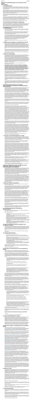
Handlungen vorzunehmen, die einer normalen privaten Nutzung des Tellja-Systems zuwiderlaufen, (17, 217)
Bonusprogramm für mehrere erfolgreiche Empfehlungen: (17, 113)
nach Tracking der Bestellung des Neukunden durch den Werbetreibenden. (17, 313)
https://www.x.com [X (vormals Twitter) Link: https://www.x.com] (10, 357)
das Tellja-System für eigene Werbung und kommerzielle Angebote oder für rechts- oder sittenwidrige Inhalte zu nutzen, (17, 213)
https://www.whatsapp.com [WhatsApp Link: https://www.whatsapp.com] (8, 345)
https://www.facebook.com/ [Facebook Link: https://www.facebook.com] (10, 335)
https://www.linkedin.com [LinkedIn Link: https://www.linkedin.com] (7, 351)
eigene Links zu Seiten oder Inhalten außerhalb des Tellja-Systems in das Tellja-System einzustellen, (17, 216)
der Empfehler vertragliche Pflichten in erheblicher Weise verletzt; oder (14, 241)
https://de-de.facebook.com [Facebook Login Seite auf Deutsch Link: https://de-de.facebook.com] (17, 335)
